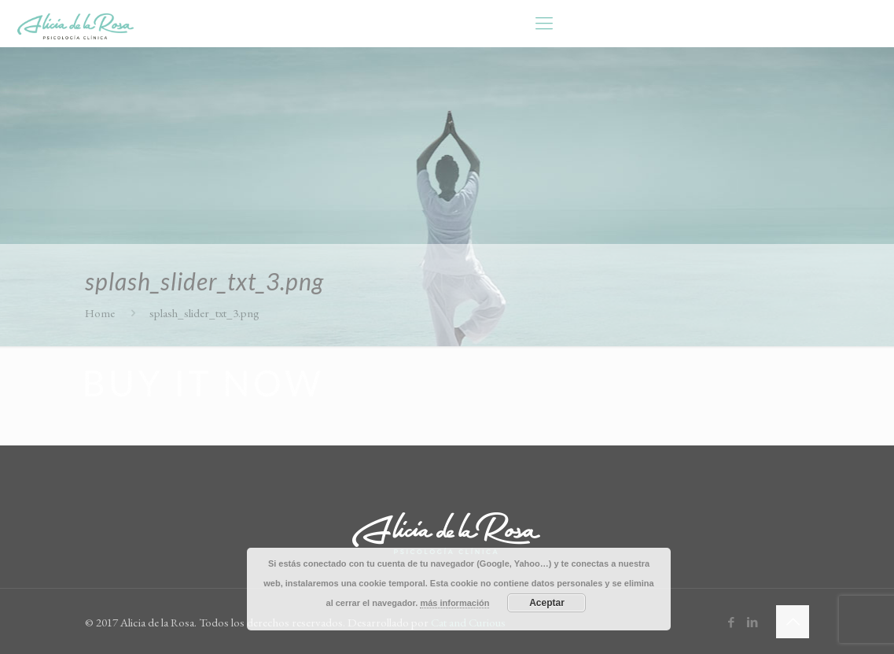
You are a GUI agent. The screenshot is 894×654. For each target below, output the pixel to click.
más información (454, 603)
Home (100, 312)
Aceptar (547, 602)
